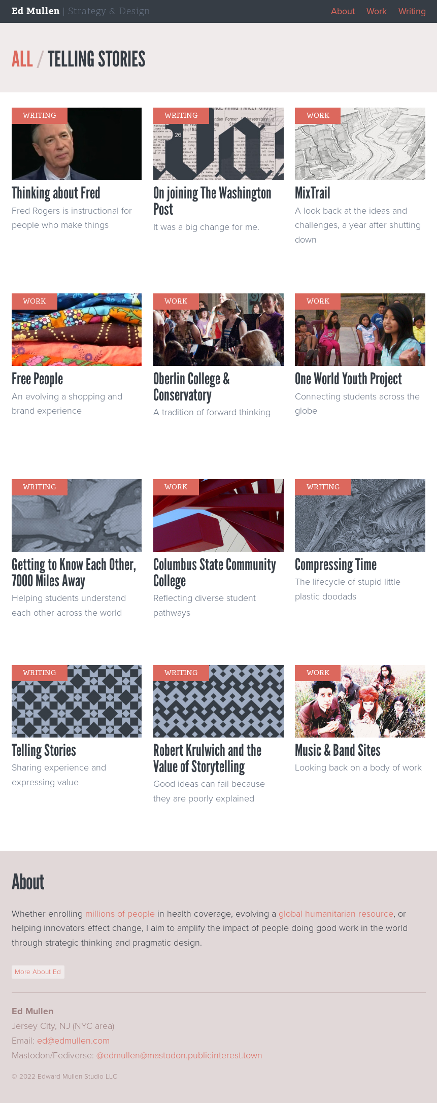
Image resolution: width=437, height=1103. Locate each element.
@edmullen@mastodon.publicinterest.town (179, 1055)
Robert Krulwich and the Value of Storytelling (207, 758)
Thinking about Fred (56, 193)
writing (39, 115)
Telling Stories (44, 750)
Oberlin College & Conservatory (191, 387)
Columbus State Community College (214, 572)
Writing (412, 11)
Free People (37, 378)
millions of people (120, 913)
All (22, 59)
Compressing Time (336, 564)
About (343, 11)
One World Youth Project (348, 378)
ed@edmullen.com (73, 1040)
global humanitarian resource (336, 913)
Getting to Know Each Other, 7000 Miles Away (74, 572)
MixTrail (312, 193)
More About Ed (38, 972)
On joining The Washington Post (212, 201)
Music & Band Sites (338, 750)
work (318, 115)
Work (376, 11)
